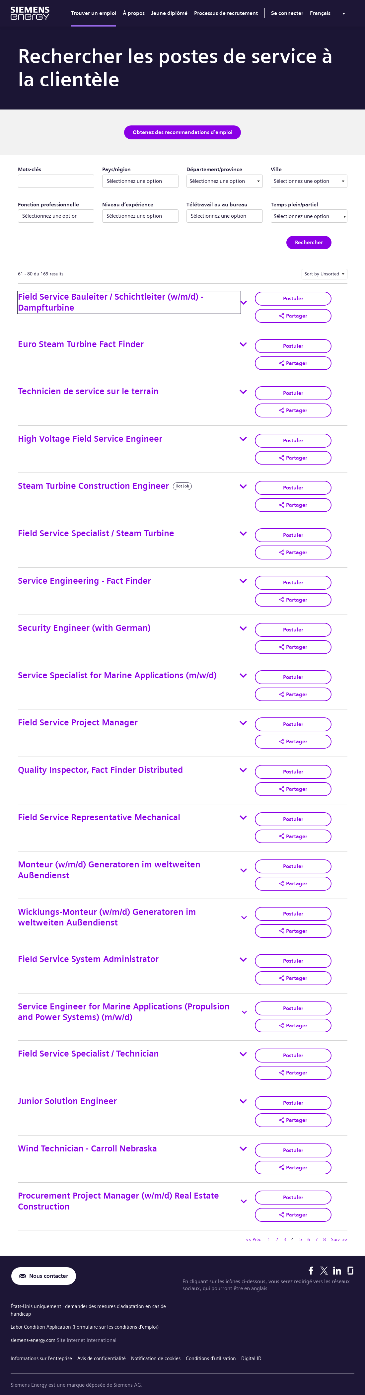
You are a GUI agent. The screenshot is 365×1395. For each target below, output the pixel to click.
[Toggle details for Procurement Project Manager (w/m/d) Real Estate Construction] (244, 1188)
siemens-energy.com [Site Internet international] (35, 1324)
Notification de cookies (164, 1342)
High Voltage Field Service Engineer (90, 436)
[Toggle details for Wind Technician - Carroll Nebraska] (243, 1136)
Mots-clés (29, 169)
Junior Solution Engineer (67, 1089)
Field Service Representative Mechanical (99, 809)
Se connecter (287, 13)
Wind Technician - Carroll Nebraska (87, 1136)
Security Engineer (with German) (84, 623)
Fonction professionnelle (48, 204)
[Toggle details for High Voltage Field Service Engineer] (243, 436)
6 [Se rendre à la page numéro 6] (308, 1225)
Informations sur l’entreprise (43, 1342)
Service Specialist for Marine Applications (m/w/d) (117, 669)
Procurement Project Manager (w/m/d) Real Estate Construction (118, 1188)
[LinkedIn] (337, 1257)
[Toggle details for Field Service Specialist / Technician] (243, 1043)
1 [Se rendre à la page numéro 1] (268, 1225)
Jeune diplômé (169, 13)
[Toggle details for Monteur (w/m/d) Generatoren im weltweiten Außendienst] (243, 861)
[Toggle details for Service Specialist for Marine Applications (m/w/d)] (243, 669)
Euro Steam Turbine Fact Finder (81, 343)
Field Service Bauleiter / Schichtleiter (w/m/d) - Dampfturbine (110, 301)
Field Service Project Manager (78, 716)
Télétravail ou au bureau (217, 204)
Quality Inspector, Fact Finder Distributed (100, 763)
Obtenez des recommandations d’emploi (182, 132)
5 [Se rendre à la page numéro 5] (300, 1225)
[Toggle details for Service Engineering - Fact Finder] (243, 576)
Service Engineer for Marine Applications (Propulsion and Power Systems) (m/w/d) (124, 1001)
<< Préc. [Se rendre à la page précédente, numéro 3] (254, 1225)
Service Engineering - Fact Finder (84, 576)
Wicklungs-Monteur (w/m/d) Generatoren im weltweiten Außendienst (107, 908)
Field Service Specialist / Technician (88, 1043)
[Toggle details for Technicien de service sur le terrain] (243, 390)
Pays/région (116, 169)
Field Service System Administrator (88, 949)
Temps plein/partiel (294, 204)
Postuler (293, 297)
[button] (293, 315)
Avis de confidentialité (107, 1342)
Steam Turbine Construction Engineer (93, 483)
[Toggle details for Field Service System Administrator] (243, 949)
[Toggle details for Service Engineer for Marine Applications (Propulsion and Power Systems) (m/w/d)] (244, 1001)
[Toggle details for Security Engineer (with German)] (243, 623)
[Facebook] (311, 1257)
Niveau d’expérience (127, 204)
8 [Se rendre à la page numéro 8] (324, 1225)
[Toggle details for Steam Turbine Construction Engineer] (243, 483)
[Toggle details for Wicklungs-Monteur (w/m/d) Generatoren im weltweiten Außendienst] (244, 908)
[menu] (329, 15)
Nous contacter (50, 1262)
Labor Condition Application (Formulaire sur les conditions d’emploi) (90, 1312)
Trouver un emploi (93, 13)
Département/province (224, 168)
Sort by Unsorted (322, 273)
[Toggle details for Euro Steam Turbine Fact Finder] (243, 343)
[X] (324, 1257)
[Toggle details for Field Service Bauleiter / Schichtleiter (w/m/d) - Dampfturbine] (243, 302)
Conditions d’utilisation (223, 1342)
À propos (134, 13)
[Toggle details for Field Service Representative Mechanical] (243, 809)
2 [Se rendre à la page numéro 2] (276, 1225)
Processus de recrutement (226, 13)
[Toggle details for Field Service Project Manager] (243, 716)
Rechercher (309, 242)
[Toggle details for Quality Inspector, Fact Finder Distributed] (243, 763)
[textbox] (224, 180)
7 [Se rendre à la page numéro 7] (316, 1225)
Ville (306, 168)
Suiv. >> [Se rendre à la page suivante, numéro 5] (339, 1225)
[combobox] (224, 180)
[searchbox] (302, 215)
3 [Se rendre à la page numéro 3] (284, 1225)
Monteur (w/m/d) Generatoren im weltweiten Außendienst (109, 861)
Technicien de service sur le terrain (88, 389)
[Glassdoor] (350, 1257)
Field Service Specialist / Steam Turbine (96, 529)
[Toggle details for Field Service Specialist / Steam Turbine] (243, 529)
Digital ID (265, 1342)
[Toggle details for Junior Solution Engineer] (243, 1089)
